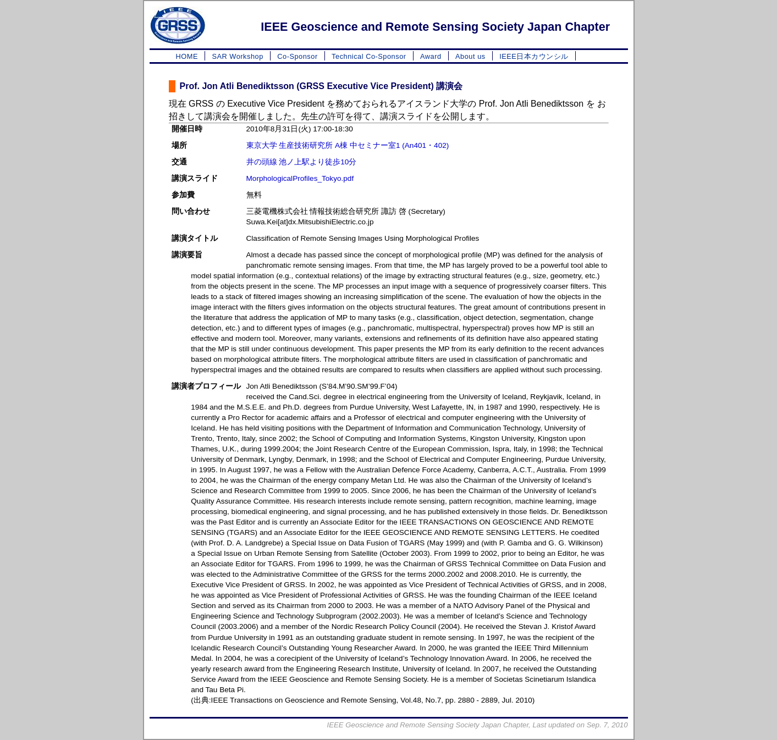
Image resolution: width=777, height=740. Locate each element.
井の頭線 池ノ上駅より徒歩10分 (301, 162)
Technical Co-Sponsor (369, 56)
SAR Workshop (237, 56)
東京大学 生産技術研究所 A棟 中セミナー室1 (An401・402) (347, 145)
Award (431, 56)
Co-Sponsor (297, 56)
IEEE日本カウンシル (534, 56)
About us (470, 56)
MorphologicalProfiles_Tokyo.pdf (300, 178)
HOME (187, 56)
